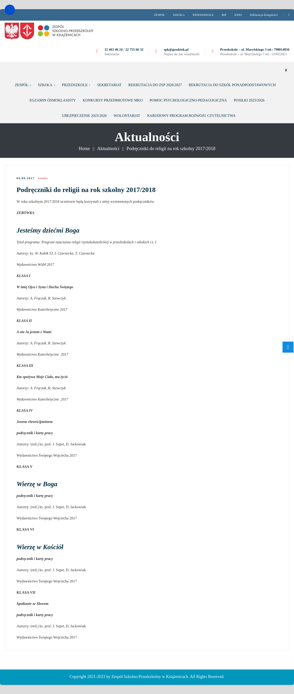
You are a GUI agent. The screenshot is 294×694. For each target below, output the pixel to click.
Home (84, 148)
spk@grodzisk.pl (176, 49)
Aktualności (108, 148)
